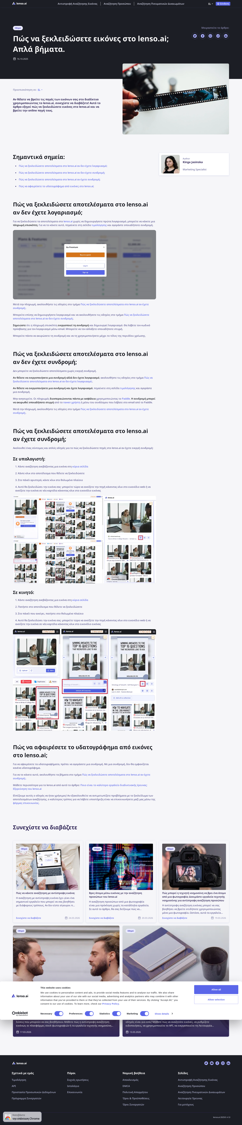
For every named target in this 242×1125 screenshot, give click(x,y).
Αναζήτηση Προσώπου (117, 3)
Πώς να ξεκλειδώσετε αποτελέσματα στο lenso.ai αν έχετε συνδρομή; (59, 179)
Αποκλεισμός (130, 1080)
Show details (162, 1119)
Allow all (216, 1094)
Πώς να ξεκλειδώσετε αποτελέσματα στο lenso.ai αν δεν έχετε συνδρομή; (62, 172)
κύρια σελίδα (80, 466)
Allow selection (216, 1105)
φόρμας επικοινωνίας (26, 803)
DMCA (126, 1086)
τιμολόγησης (99, 225)
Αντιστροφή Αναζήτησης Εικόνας (77, 3)
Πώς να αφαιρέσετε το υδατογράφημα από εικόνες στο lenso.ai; (56, 186)
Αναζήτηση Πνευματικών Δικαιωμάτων (160, 3)
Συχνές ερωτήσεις (78, 1080)
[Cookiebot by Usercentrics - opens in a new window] (19, 1119)
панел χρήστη (71, 402)
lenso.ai (68, 221)
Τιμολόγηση (19, 1080)
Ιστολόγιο (73, 1086)
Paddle (126, 398)
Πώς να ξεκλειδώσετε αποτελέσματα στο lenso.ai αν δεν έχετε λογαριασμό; (63, 166)
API (14, 1086)
